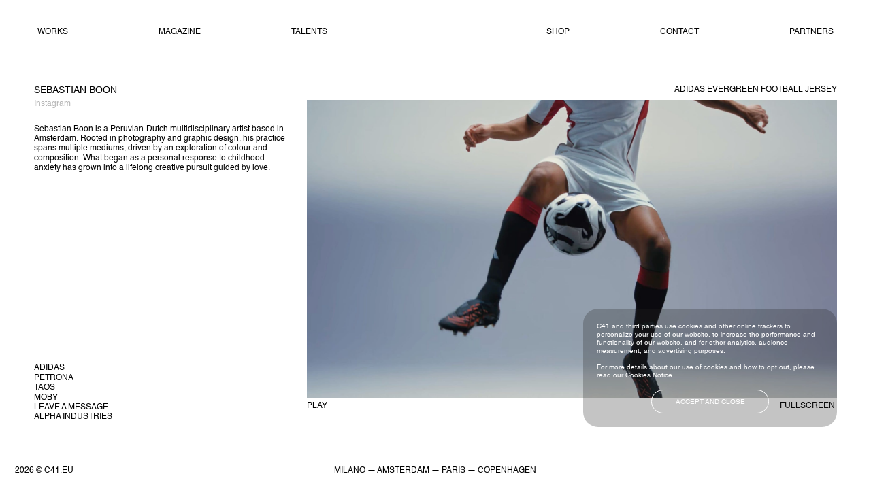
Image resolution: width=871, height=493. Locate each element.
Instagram (52, 104)
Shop (558, 32)
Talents (309, 32)
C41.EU (58, 470)
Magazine (180, 32)
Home (436, 32)
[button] (73, 368)
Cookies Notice (648, 375)
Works (52, 32)
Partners (811, 32)
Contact (679, 32)
